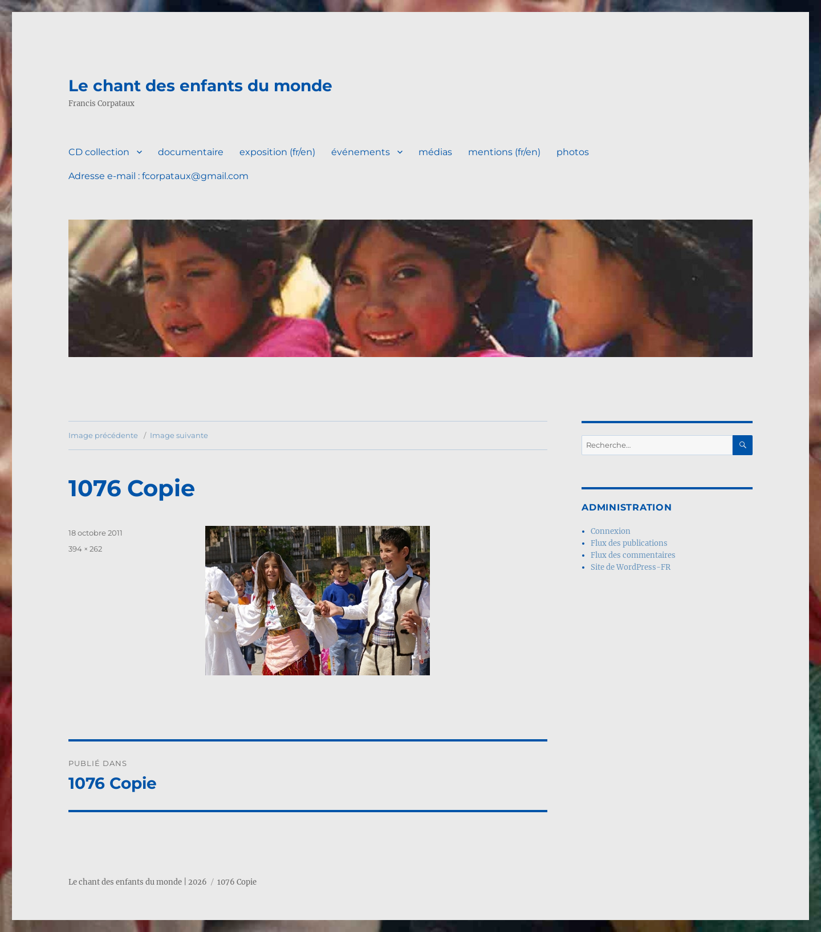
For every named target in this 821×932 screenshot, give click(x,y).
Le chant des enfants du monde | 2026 (137, 882)
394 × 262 (85, 548)
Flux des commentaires (633, 555)
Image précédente (103, 435)
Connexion (611, 531)
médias (435, 152)
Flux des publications (629, 543)
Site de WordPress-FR (630, 567)
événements (360, 152)
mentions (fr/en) (504, 152)
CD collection (98, 152)
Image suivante (179, 435)
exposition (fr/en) (277, 152)
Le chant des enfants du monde (200, 85)
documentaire (190, 152)
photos (572, 152)
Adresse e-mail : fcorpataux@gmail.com (158, 176)
